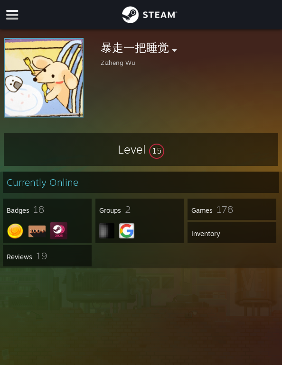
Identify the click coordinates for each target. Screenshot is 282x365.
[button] (141, 149)
